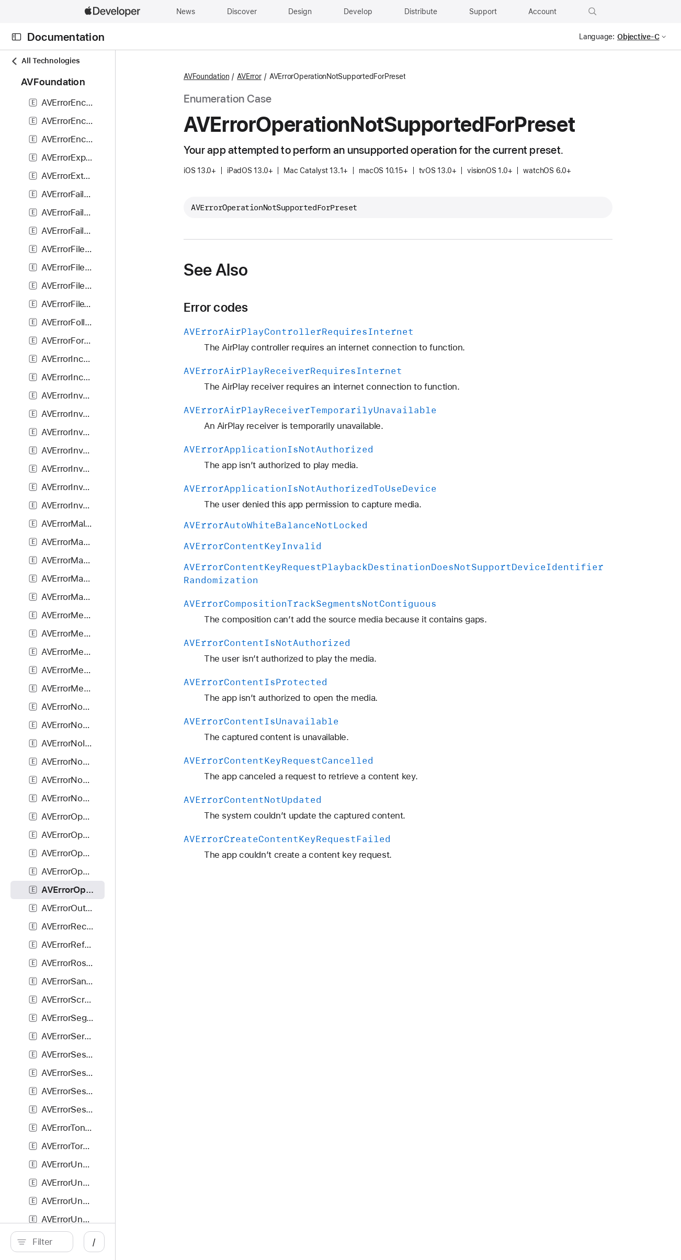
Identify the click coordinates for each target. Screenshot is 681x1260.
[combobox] (94, 1241)
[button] (592, 11)
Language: (597, 36)
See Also (283, 292)
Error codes (283, 330)
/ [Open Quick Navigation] (188, 1241)
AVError (316, 76)
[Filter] (94, 1242)
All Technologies (45, 60)
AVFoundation (274, 76)
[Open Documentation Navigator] (16, 36)
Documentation (66, 36)
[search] (88, 1241)
